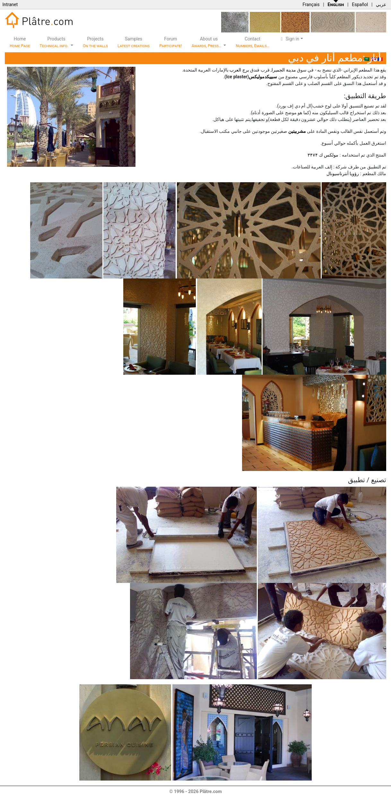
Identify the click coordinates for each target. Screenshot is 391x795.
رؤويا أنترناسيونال (342, 173)
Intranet (10, 4)
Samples (133, 42)
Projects (95, 42)
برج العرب (239, 70)
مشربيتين (297, 131)
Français (310, 4)
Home (20, 42)
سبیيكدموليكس (263, 76)
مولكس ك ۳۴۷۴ (323, 155)
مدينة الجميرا (284, 70)
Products (54, 42)
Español (360, 4)
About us (207, 42)
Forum (170, 42)
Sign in (289, 38)
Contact (252, 42)
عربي (381, 4)
